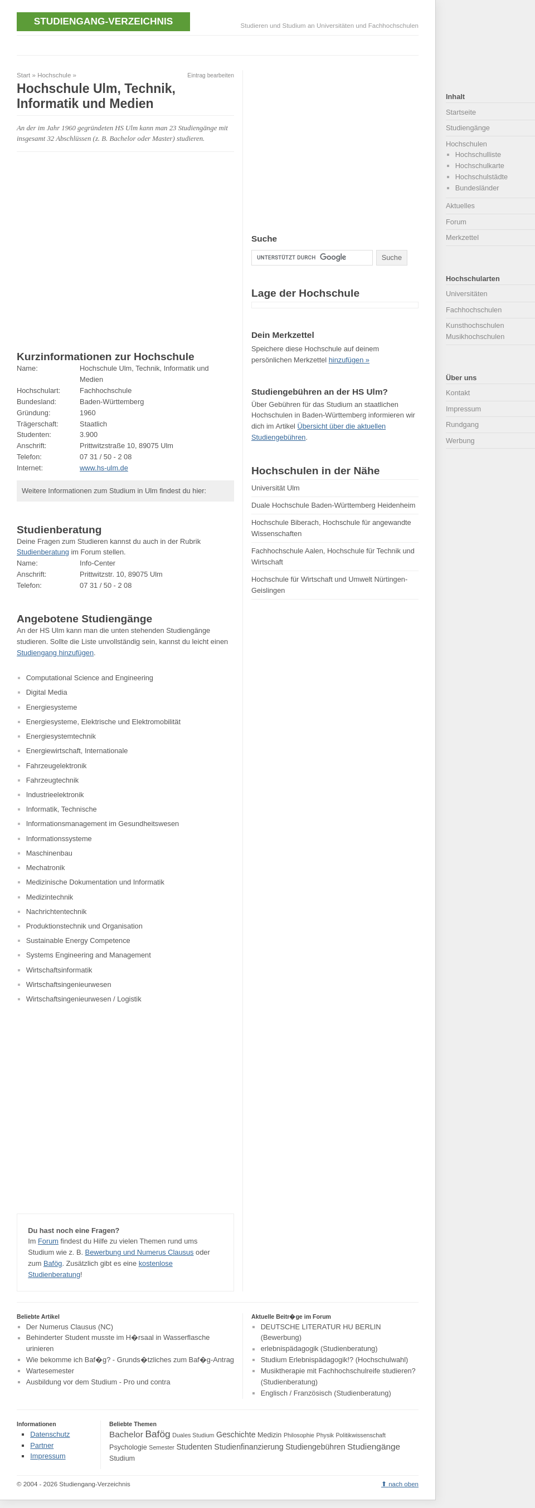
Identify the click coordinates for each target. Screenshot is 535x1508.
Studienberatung (43, 552)
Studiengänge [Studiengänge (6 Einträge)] (373, 1446)
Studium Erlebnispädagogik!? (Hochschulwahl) (334, 1359)
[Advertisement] (219, 44)
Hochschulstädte (481, 177)
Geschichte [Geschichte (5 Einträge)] (235, 1434)
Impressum (463, 409)
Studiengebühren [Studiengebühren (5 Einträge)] (315, 1446)
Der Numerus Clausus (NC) (69, 1327)
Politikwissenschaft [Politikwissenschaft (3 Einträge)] (361, 1435)
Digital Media (46, 692)
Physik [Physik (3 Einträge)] (325, 1435)
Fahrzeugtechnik (52, 780)
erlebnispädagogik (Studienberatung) (319, 1349)
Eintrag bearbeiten (210, 75)
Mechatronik (45, 867)
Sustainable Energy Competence (78, 940)
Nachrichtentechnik (56, 911)
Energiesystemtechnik (61, 736)
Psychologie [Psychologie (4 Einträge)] (128, 1447)
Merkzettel (462, 237)
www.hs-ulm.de (104, 468)
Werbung (460, 440)
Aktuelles (460, 206)
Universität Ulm (275, 488)
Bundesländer (477, 188)
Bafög (52, 1263)
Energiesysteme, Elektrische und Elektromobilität (103, 722)
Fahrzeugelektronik (56, 766)
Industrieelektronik (55, 794)
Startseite (461, 112)
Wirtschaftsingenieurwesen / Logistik (84, 999)
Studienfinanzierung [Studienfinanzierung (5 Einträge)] (248, 1446)
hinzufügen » (349, 360)
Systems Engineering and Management (88, 955)
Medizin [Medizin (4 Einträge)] (269, 1435)
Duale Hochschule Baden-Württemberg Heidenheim (333, 505)
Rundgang (462, 424)
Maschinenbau (49, 853)
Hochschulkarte (479, 165)
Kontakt (458, 393)
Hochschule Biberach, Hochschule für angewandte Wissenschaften (331, 528)
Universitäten (467, 293)
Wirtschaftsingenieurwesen (68, 984)
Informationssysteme (59, 838)
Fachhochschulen (474, 310)
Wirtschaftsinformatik (59, 970)
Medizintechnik (50, 897)
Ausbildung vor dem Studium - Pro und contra (98, 1382)
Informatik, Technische (61, 809)
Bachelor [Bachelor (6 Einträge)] (126, 1434)
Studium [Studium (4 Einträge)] (122, 1458)
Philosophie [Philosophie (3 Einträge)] (299, 1435)
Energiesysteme (51, 707)
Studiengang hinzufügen (55, 653)
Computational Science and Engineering (89, 678)
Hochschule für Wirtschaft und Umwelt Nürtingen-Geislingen (329, 585)
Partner (42, 1445)
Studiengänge (468, 128)
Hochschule (54, 75)
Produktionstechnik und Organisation (84, 926)
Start (23, 75)
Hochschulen (466, 144)
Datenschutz (50, 1434)
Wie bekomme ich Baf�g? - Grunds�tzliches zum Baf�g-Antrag (130, 1359)
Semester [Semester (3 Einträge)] (161, 1447)
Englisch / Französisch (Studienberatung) (326, 1393)
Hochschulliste (478, 154)
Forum (48, 1241)
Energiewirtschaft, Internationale (77, 750)
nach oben (403, 1484)
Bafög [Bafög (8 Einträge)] (157, 1434)
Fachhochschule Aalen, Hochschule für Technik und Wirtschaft (333, 556)
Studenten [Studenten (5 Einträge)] (194, 1446)
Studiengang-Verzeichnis (103, 21)
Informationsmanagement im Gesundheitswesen (102, 823)
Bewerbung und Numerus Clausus (139, 1252)
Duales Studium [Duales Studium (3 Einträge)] (193, 1435)
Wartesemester (50, 1371)
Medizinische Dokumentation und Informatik (95, 882)
